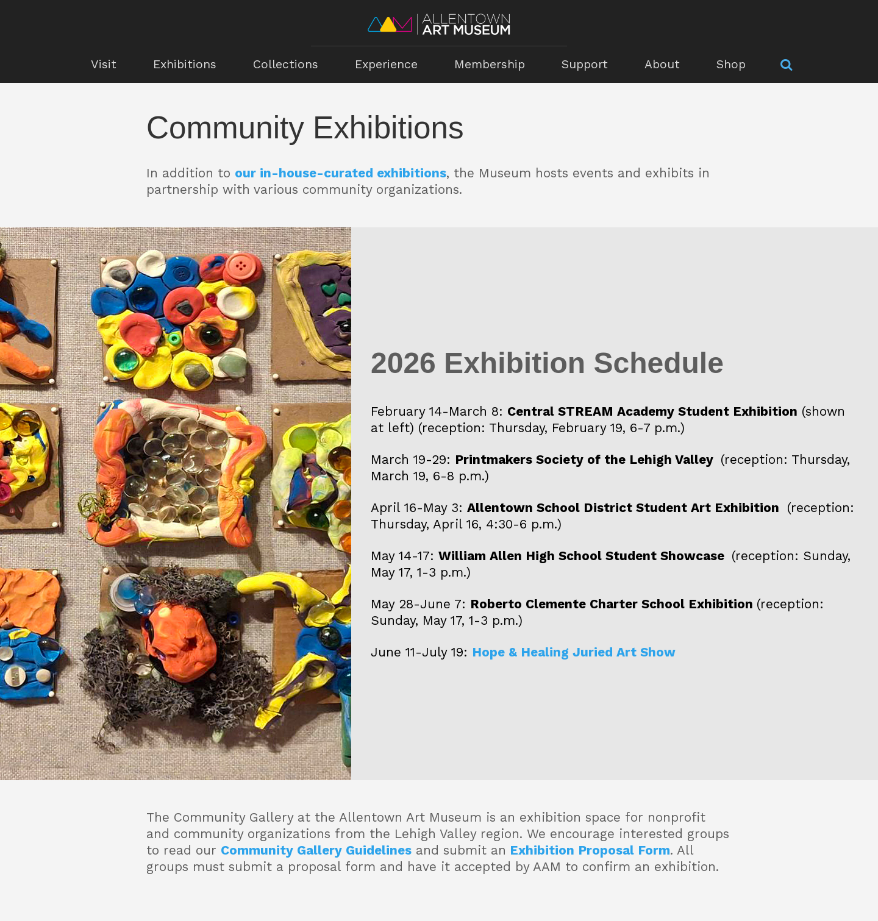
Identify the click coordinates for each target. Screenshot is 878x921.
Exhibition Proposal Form (590, 850)
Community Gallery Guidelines (316, 850)
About (662, 64)
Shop (731, 64)
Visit (103, 64)
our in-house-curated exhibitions (340, 173)
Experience (386, 64)
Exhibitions (184, 64)
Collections (285, 64)
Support (585, 64)
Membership (489, 64)
